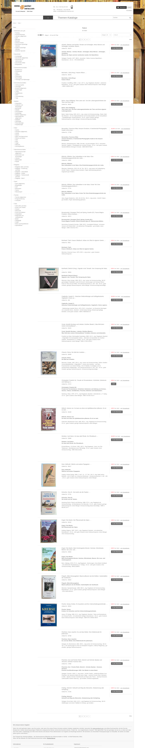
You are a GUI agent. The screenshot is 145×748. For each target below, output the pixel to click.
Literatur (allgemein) (20, 36)
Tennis (17, 190)
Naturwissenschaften (20, 149)
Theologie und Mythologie (22, 79)
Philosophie (18, 76)
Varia (15, 203)
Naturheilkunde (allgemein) (19, 117)
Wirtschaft (18, 210)
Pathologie (18, 121)
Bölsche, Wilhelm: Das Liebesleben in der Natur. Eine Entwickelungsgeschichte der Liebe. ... (77, 157)
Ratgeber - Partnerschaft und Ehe (22, 175)
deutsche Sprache (20, 51)
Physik (17, 161)
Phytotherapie (19, 124)
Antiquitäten (18, 214)
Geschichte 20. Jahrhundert (19, 60)
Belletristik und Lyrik (19, 30)
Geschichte (17, 54)
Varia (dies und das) (20, 206)
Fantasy (17, 33)
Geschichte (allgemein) (21, 58)
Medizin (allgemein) (20, 114)
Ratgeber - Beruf (19, 178)
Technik (16, 195)
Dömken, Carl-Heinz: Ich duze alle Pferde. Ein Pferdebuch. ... (80, 436)
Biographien (18, 64)
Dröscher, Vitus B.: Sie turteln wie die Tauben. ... (76, 492)
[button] (67, 17)
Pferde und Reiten (20, 138)
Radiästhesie (18, 93)
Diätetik (17, 110)
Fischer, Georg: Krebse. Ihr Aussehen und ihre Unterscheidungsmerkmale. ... (84, 604)
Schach (17, 209)
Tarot (16, 94)
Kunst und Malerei (20, 212)
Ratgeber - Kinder (20, 173)
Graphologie (18, 90)
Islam (16, 73)
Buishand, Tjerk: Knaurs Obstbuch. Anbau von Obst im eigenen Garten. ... (84, 240)
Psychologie (18, 78)
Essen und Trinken (20, 207)
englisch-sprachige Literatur (20, 48)
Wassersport (18, 191)
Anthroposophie (19, 85)
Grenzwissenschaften (20, 83)
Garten (17, 130)
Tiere (16, 139)
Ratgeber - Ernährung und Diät (21, 169)
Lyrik (16, 37)
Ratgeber (16, 164)
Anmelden (129, 10)
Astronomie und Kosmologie (19, 155)
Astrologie (18, 86)
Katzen (17, 135)
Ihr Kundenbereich (48, 744)
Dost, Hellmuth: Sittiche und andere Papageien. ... (76, 464)
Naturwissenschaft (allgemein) (20, 152)
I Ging (17, 91)
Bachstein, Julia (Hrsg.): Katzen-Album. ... (74, 72)
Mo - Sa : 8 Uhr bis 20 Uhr (60, 7)
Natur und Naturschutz (21, 136)
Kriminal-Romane (20, 34)
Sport (15, 181)
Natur (15, 128)
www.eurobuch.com (98, 728)
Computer (18, 200)
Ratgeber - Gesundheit (21, 171)
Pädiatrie (17, 119)
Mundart (17, 41)
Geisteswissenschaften (20, 67)
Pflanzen (17, 144)
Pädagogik (18, 220)
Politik (17, 222)
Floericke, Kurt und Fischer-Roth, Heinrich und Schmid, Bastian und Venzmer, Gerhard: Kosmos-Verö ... (82, 660)
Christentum (18, 71)
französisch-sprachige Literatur (21, 45)
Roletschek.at (51, 738)
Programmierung (20, 199)
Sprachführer (18, 225)
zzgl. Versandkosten (124, 44)
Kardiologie (18, 113)
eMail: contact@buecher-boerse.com (63, 11)
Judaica (17, 74)
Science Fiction (19, 42)
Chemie (17, 158)
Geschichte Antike (20, 62)
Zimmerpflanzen (19, 146)
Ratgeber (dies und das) (22, 167)
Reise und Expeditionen (21, 223)
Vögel (16, 143)
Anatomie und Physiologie (19, 105)
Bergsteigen (18, 185)
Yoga (16, 98)
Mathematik (18, 160)
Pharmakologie (19, 123)
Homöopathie (19, 111)
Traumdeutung (19, 96)
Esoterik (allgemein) (20, 88)
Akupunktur (18, 103)
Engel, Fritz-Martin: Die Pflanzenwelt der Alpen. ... (76, 520)
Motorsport (18, 188)
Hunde (17, 133)
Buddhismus (18, 69)
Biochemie (18, 108)
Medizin (16, 101)
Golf (16, 187)
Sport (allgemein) (20, 183)
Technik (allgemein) (20, 197)
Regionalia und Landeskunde (19, 216)
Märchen (17, 39)
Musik (16, 219)
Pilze (16, 141)
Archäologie (18, 56)
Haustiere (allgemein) (21, 131)
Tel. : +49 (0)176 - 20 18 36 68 (61, 9)
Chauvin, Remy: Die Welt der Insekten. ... (74, 352)
